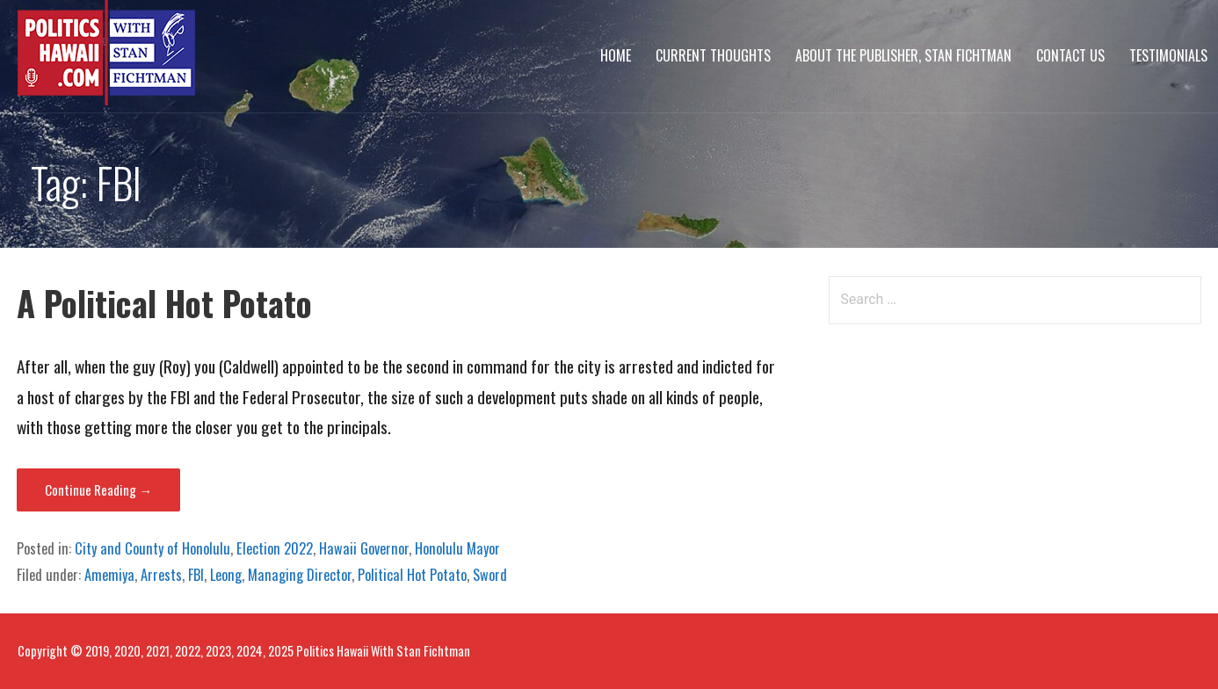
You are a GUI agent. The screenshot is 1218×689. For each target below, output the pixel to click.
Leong (226, 574)
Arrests (161, 574)
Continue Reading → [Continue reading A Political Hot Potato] (98, 489)
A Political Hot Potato (164, 303)
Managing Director (300, 574)
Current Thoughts (713, 55)
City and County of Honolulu (152, 548)
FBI (196, 574)
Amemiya (109, 574)
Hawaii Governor (364, 548)
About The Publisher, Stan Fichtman (903, 55)
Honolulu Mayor (457, 548)
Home (615, 55)
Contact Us (1070, 55)
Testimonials (1168, 55)
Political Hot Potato (412, 574)
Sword (490, 574)
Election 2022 (274, 548)
